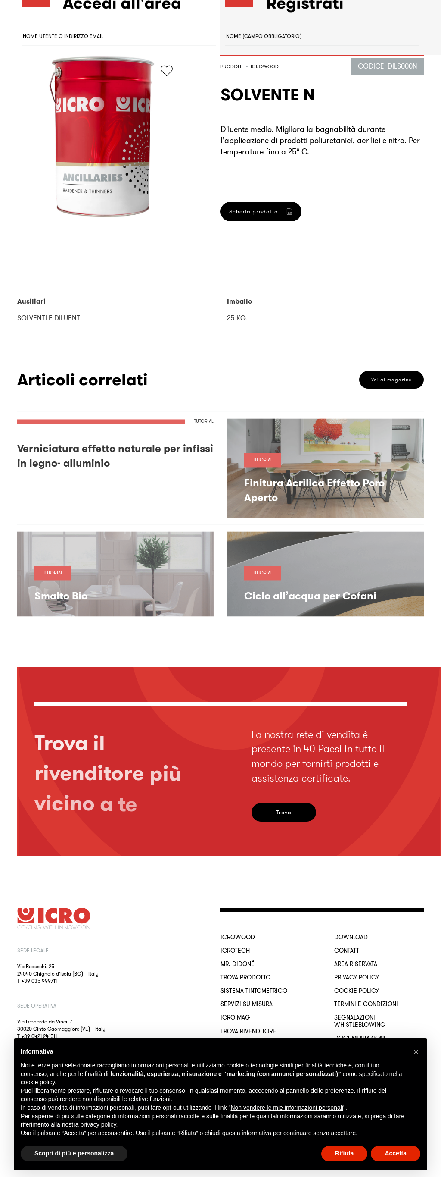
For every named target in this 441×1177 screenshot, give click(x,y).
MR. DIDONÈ (237, 963)
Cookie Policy (356, 990)
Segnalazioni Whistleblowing (359, 1021)
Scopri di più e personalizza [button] (74, 1153)
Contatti (347, 950)
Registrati (255, 416)
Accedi (52, 170)
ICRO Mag (235, 1017)
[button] (416, 1052)
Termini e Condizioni (366, 1004)
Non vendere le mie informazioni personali (286, 1107)
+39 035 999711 (39, 981)
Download (351, 937)
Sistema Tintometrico (253, 990)
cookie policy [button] (38, 1082)
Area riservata (355, 963)
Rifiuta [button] (344, 1153)
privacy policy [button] (98, 1124)
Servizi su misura (246, 1004)
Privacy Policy (356, 977)
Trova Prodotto (245, 977)
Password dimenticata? (52, 126)
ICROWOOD (237, 937)
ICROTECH (235, 950)
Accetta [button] (396, 1153)
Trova (284, 812)
